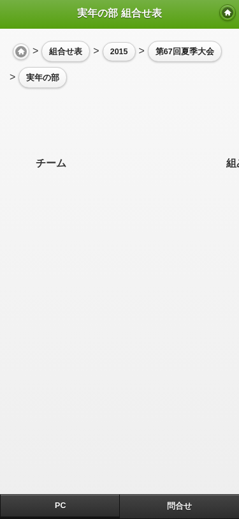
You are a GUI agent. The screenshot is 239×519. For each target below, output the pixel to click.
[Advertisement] (112, 122)
